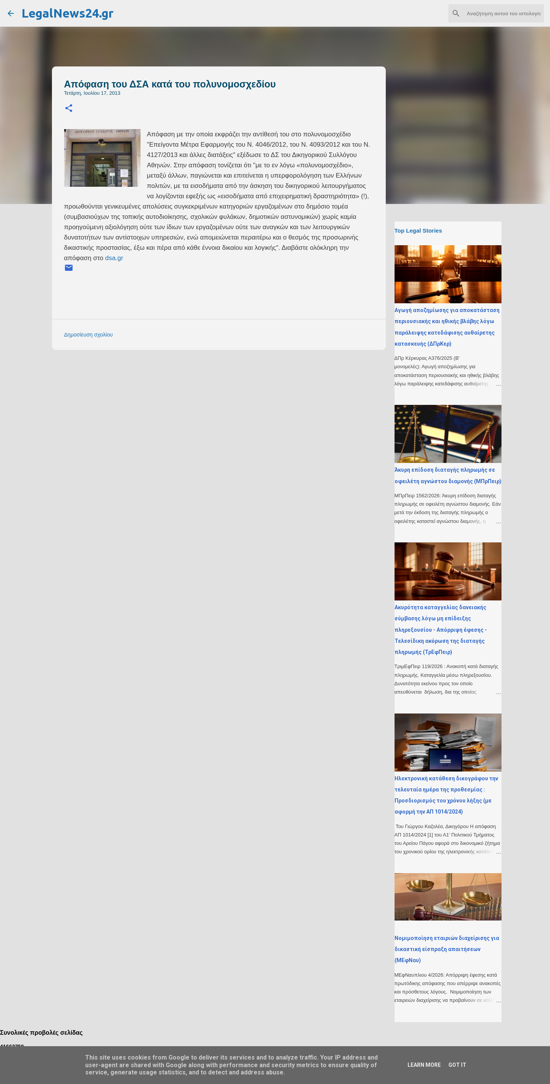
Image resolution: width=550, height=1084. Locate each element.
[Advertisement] (234, 409)
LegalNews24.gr (67, 13)
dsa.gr (114, 258)
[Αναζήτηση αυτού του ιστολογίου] (504, 13)
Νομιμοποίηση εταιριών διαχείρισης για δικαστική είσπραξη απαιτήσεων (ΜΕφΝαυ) (447, 949)
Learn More (424, 1065)
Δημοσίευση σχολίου (88, 335)
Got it (457, 1065)
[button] (68, 109)
